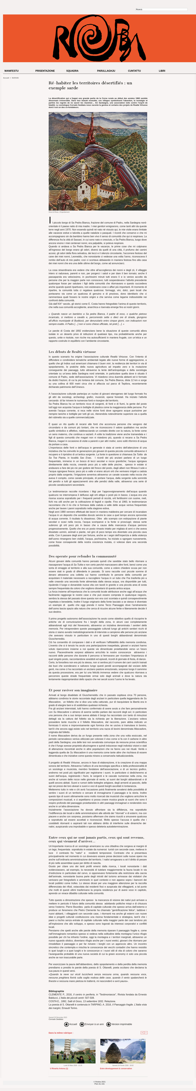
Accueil (6, 78)
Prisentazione (45, 71)
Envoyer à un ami (92, 1024)
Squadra (72, 71)
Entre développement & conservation (116, 1069)
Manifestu (12, 71)
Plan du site (99, 1084)
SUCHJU (15, 78)
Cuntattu (134, 71)
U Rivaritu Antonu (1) (59, 1069)
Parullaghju (106, 71)
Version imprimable (119, 1024)
